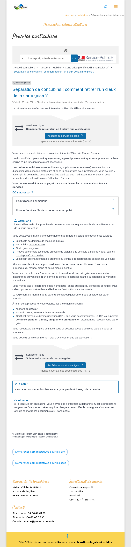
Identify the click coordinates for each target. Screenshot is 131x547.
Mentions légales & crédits (94, 542)
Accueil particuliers (24, 67)
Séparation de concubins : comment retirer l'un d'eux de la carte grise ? (53, 71)
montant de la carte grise (46, 294)
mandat (33, 267)
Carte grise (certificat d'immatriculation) (87, 67)
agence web (44, 437)
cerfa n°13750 (37, 244)
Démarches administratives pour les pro (40, 451)
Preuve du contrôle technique (32, 251)
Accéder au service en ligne (66, 135)
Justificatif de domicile (28, 240)
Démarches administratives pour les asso (40, 462)
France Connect (91, 153)
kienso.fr (54, 437)
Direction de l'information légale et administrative (36, 434)
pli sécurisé (68, 328)
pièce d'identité (63, 267)
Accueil (69, 15)
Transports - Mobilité (50, 67)
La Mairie (82, 15)
